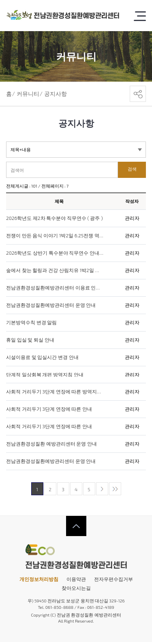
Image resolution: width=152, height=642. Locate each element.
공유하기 (138, 94)
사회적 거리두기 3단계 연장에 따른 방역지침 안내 (54, 391)
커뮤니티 (28, 94)
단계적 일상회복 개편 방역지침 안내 (44, 374)
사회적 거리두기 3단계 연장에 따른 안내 (49, 409)
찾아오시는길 (76, 588)
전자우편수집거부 (113, 579)
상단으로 (76, 526)
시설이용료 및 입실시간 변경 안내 (42, 357)
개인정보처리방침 (38, 579)
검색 (132, 169)
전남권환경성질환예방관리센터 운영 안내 (51, 305)
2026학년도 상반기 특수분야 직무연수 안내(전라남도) (54, 253)
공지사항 (55, 94)
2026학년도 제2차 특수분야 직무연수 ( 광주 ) (54, 218)
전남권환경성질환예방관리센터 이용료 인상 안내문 (54, 287)
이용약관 (76, 579)
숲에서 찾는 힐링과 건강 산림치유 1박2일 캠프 (54, 270)
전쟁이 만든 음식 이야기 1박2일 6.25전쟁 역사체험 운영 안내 (54, 235)
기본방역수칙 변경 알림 (31, 322)
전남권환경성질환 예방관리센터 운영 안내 (51, 443)
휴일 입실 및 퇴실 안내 (30, 340)
